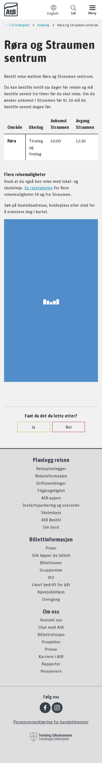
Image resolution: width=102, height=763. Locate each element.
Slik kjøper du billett (51, 555)
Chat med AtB (51, 627)
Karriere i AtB (51, 656)
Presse (51, 649)
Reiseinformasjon (51, 475)
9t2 (51, 577)
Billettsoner (51, 562)
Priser (51, 548)
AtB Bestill (51, 519)
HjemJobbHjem (51, 592)
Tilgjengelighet (51, 490)
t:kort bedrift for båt (51, 584)
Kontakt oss (51, 619)
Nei (66, 427)
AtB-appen (51, 497)
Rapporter (51, 663)
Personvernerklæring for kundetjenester (51, 721)
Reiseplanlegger (51, 468)
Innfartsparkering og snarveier (51, 505)
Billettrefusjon (51, 634)
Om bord (51, 527)
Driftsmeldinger (51, 483)
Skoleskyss (51, 512)
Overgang (51, 599)
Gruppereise (51, 570)
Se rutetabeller (38, 187)
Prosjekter (51, 641)
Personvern (51, 671)
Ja (30, 427)
